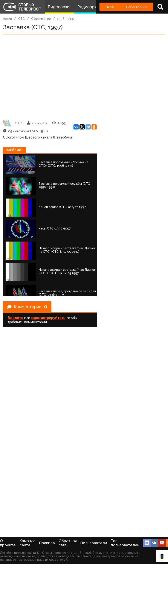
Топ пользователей (125, 543)
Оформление (41, 18)
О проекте (8, 543)
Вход (109, 7)
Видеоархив (60, 7)
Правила (47, 543)
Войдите (15, 318)
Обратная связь (68, 543)
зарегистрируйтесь (48, 318)
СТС (21, 18)
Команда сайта (27, 543)
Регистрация (136, 7)
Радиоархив (89, 7)
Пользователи (93, 543)
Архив (7, 18)
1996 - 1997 (65, 18)
